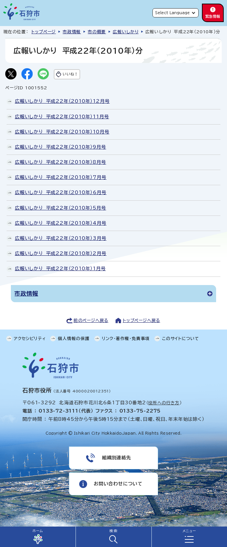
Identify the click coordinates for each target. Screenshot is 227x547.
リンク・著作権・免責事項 (126, 338)
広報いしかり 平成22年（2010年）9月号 (60, 147)
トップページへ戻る (141, 320)
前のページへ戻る (91, 320)
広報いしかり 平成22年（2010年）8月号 (60, 162)
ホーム (37, 531)
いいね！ (70, 74)
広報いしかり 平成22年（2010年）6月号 (61, 192)
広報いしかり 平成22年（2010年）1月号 (60, 268)
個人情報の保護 (74, 338)
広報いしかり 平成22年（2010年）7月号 (61, 177)
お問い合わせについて (118, 483)
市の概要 (97, 32)
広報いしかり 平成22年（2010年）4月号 (61, 223)
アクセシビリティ (30, 338)
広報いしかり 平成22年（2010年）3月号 (61, 238)
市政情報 (72, 32)
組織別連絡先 (116, 457)
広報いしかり (126, 32)
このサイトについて (180, 338)
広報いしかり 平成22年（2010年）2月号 (61, 253)
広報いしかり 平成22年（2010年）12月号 (62, 101)
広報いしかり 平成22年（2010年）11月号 (62, 116)
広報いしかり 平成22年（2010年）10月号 (62, 132)
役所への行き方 (163, 403)
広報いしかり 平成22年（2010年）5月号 (60, 208)
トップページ (43, 32)
